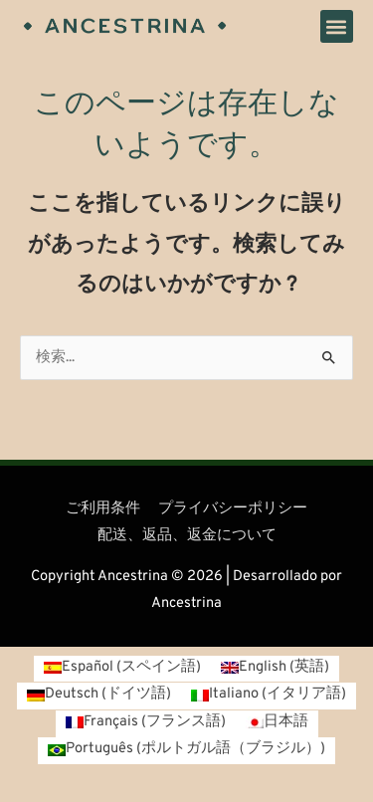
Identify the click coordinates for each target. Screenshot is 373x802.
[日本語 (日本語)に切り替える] (277, 723)
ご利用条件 (103, 509)
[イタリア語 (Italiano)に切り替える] (268, 696)
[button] (336, 26)
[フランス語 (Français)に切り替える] (146, 723)
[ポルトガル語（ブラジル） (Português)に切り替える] (186, 750)
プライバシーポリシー (232, 509)
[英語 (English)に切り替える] (275, 669)
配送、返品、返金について (187, 535)
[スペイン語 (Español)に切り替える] (122, 669)
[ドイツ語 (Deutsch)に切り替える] (99, 696)
